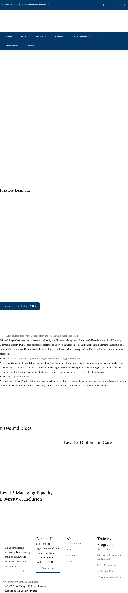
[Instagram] (17, 570)
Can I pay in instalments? (18, 376)
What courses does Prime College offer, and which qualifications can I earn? (43, 335)
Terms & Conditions (28, 581)
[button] (64, 336)
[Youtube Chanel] (23, 570)
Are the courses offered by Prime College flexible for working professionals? (43, 358)
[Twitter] (5, 570)
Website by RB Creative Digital (21, 590)
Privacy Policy (9, 581)
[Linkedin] (11, 570)
